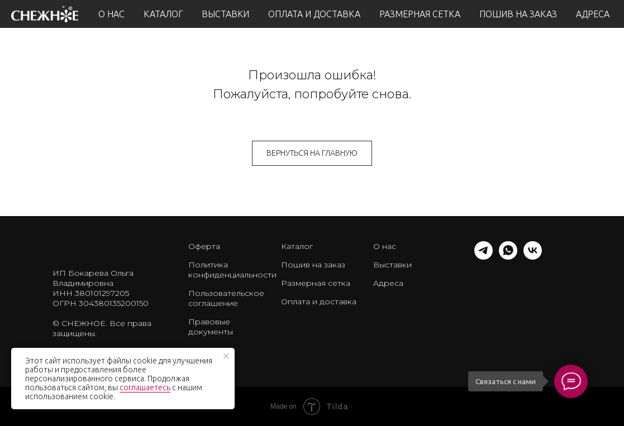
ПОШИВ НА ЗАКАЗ (518, 14)
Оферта (204, 246)
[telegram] (483, 256)
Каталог (297, 246)
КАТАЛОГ (163, 14)
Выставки (392, 265)
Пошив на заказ (313, 265)
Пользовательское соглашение (226, 298)
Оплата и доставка (318, 301)
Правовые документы (210, 327)
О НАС (111, 14)
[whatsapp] (508, 256)
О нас (384, 246)
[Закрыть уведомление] (226, 356)
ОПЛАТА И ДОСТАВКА (314, 14)
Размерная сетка (315, 283)
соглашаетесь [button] (145, 387)
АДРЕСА (592, 14)
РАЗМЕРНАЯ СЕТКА (419, 14)
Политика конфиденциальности (232, 270)
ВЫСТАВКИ (225, 14)
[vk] (532, 256)
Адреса (388, 283)
